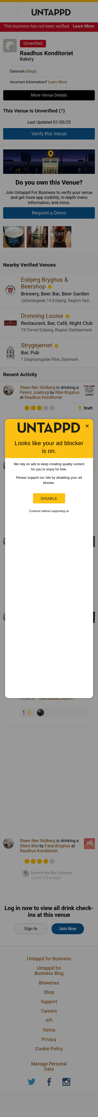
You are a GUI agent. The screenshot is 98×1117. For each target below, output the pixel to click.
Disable (49, 498)
